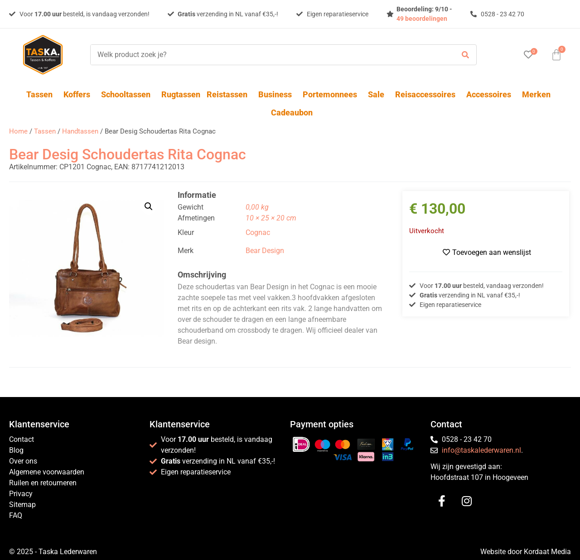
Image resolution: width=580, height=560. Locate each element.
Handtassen (80, 131)
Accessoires (491, 94)
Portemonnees (332, 94)
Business (277, 94)
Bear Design (265, 250)
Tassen (41, 94)
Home (18, 131)
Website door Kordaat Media (525, 551)
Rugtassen (180, 94)
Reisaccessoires (427, 94)
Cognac (258, 232)
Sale (378, 94)
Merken (536, 94)
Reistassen (229, 94)
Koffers (79, 94)
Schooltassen (128, 94)
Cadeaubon (292, 112)
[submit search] (465, 55)
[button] (148, 206)
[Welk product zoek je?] (270, 55)
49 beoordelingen (421, 18)
